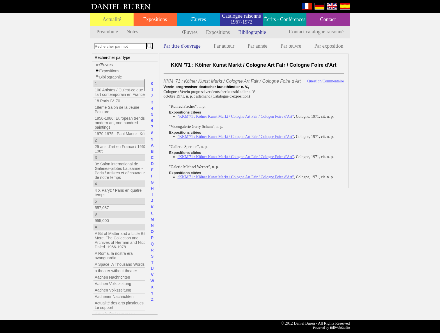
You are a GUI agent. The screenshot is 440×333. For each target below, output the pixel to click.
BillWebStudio (340, 328)
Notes (132, 31)
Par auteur (224, 46)
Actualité (112, 19)
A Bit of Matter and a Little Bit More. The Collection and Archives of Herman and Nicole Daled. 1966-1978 (122, 240)
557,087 (102, 207)
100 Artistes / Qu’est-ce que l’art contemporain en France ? (121, 92)
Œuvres (198, 19)
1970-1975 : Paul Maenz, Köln (121, 133)
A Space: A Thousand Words (120, 264)
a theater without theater (116, 271)
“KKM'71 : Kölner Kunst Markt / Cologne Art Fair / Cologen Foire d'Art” (236, 116)
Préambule (107, 31)
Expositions (155, 19)
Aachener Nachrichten (114, 296)
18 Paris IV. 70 (107, 101)
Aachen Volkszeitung (113, 283)
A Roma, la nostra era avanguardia (114, 255)
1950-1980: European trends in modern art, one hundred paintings (122, 123)
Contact (328, 19)
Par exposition (328, 46)
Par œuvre (291, 46)
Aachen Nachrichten (112, 277)
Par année (257, 46)
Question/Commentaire (325, 81)
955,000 (102, 220)
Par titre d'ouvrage (182, 46)
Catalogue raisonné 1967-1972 (241, 19)
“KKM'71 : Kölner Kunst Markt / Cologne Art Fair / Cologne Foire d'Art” (236, 137)
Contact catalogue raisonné (316, 31)
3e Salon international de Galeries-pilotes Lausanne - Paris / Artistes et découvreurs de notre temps (121, 171)
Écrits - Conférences (284, 19)
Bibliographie (252, 32)
